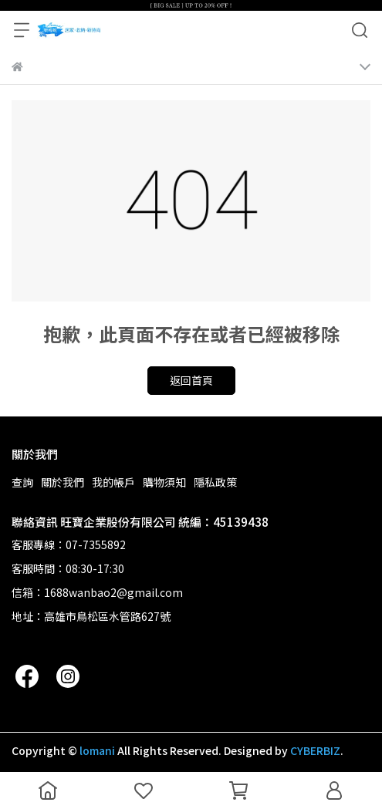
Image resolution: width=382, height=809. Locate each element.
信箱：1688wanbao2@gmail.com (97, 592)
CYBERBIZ (315, 750)
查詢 (22, 482)
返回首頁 (191, 380)
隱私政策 (215, 482)
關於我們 (62, 482)
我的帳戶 (113, 482)
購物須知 (164, 482)
